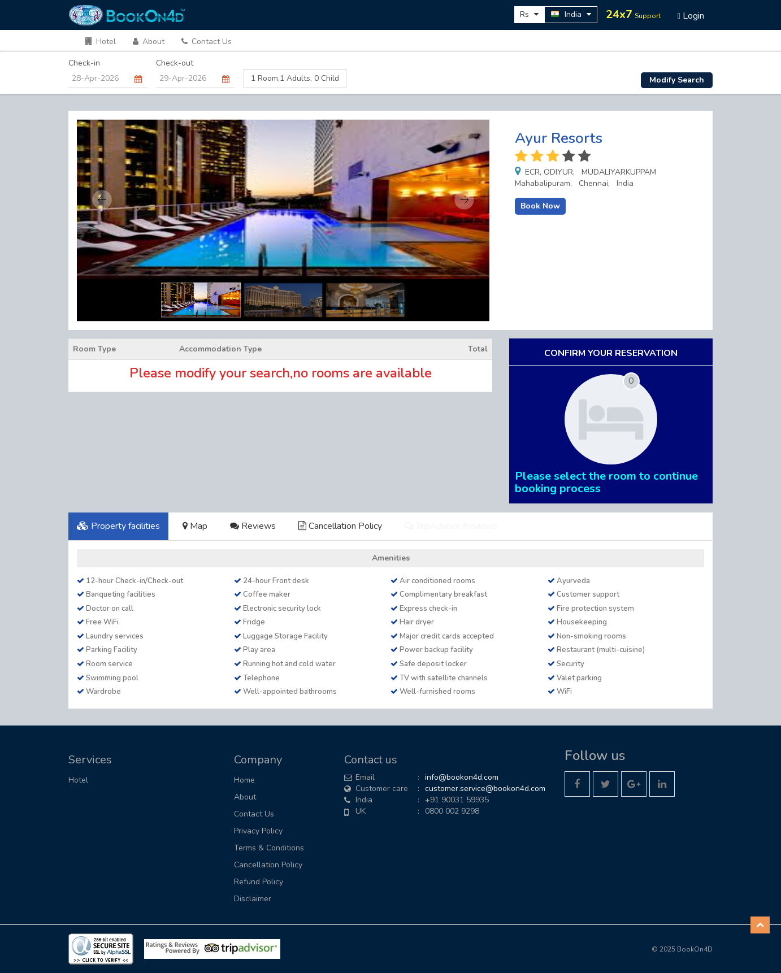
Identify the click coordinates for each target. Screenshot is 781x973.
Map (195, 526)
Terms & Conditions (269, 847)
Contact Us (206, 41)
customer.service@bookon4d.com (485, 788)
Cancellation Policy (340, 526)
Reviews (253, 526)
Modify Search (676, 80)
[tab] (118, 526)
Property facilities (118, 526)
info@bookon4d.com (461, 777)
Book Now (540, 206)
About (148, 41)
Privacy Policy (258, 831)
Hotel (100, 41)
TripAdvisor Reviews (451, 526)
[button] (760, 924)
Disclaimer (252, 898)
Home (244, 780)
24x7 (633, 14)
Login (691, 16)
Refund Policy (258, 881)
